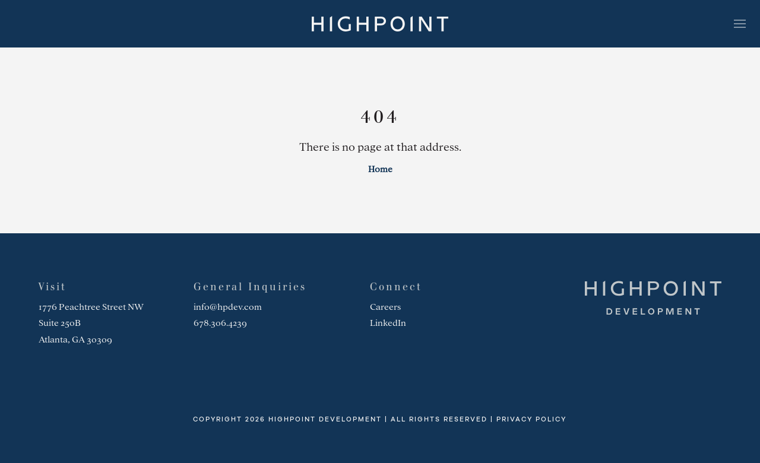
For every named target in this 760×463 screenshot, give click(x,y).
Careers (385, 307)
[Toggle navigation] (740, 24)
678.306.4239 (220, 323)
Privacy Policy (531, 419)
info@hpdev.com (228, 307)
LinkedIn (388, 323)
